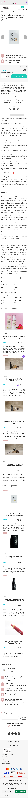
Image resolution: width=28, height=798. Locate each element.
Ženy (4, 11)
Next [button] (25, 37)
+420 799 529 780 (15, 726)
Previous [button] (2, 37)
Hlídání (19, 102)
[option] (14, 37)
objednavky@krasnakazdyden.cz (15, 723)
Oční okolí (13, 11)
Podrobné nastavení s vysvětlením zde (14, 794)
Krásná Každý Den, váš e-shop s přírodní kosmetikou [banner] (6, 8)
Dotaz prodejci (21, 100)
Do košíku (19, 76)
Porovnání (7, 102)
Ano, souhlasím (20, 791)
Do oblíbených (8, 100)
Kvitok (20, 96)
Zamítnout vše (7, 791)
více (13, 93)
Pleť (8, 11)
